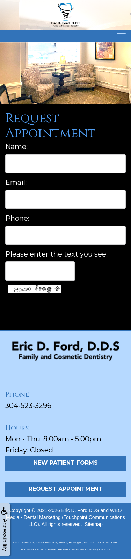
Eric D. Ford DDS (80, 510)
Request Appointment (65, 489)
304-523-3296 (28, 405)
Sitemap (93, 524)
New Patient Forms (66, 462)
